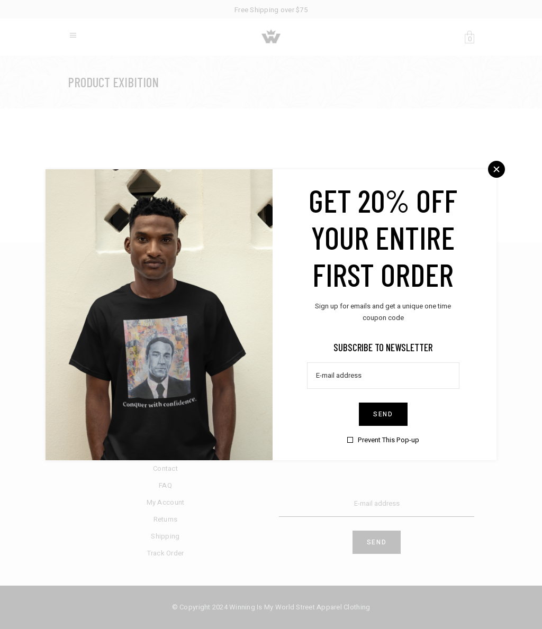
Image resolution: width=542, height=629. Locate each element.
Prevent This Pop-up (388, 439)
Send (383, 413)
